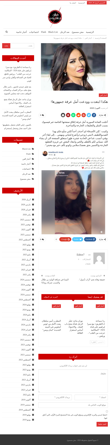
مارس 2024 (26, 325)
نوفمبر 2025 (26, 225)
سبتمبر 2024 (25, 295)
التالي (93, 341)
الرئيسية (81, 3)
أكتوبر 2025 (26, 230)
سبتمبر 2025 (25, 235)
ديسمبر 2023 (25, 340)
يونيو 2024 (26, 310)
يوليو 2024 (26, 305)
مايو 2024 (27, 315)
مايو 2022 (27, 395)
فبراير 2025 (26, 270)
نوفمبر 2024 (26, 285)
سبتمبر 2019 (25, 405)
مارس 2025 (26, 265)
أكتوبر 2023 (26, 350)
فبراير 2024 (26, 330)
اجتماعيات (33, 32)
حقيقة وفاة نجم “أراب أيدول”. (92, 278)
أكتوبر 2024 (26, 290)
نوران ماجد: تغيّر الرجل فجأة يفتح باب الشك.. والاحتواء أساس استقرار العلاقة (17, 102)
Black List (53, 32)
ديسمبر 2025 (25, 220)
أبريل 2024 (26, 320)
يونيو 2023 (26, 370)
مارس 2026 (26, 205)
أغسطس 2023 (25, 360)
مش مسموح (79, 32)
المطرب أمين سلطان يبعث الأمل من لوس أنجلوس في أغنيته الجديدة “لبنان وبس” (16, 115)
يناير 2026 (27, 215)
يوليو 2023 (26, 365)
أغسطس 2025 (25, 240)
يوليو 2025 (26, 245)
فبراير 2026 (26, 210)
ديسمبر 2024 (25, 280)
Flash (43, 32)
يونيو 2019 (26, 420)
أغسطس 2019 (25, 410)
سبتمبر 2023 (25, 355)
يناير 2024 (27, 335)
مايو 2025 (27, 255)
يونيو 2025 (26, 250)
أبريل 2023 (26, 380)
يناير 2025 (27, 275)
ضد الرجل (65, 32)
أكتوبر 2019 (26, 400)
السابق (101, 341)
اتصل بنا (73, 3)
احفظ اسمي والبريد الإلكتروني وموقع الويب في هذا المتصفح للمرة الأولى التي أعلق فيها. (74, 415)
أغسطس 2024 (25, 300)
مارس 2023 (26, 385)
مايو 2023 (27, 375)
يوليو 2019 (26, 415)
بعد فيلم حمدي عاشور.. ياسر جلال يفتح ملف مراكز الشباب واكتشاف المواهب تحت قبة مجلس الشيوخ (17, 90)
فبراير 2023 (26, 390)
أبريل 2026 (26, 199)
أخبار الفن (103, 95)
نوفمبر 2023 (26, 345)
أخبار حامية (20, 32)
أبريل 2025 (26, 260)
